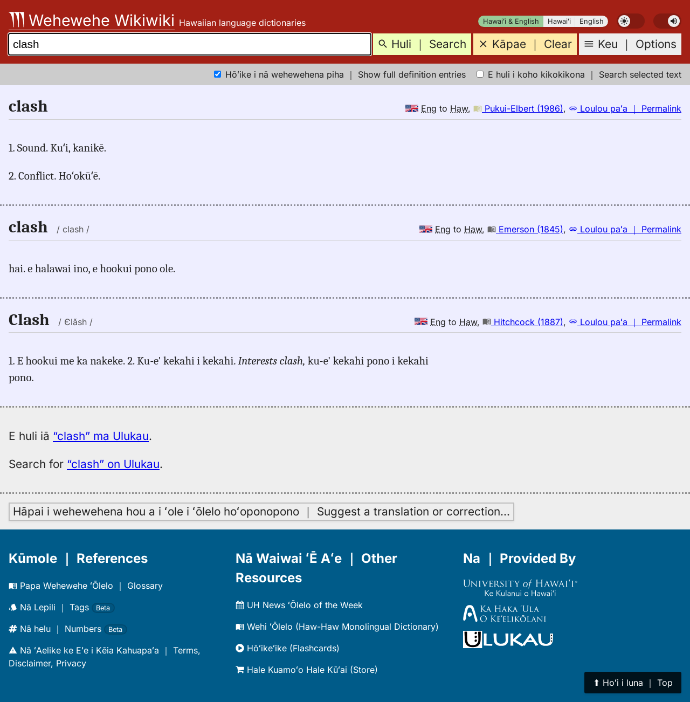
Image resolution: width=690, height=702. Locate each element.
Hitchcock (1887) (522, 321)
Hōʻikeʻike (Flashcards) (288, 648)
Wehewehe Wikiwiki (92, 20)
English (591, 21)
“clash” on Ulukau (113, 464)
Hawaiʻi (559, 21)
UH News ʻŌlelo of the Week (299, 605)
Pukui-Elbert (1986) (518, 108)
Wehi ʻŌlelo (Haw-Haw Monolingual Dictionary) (337, 626)
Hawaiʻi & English (511, 21)
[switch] (631, 21)
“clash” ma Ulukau (101, 436)
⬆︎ (633, 682)
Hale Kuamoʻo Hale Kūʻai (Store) (307, 669)
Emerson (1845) (525, 229)
